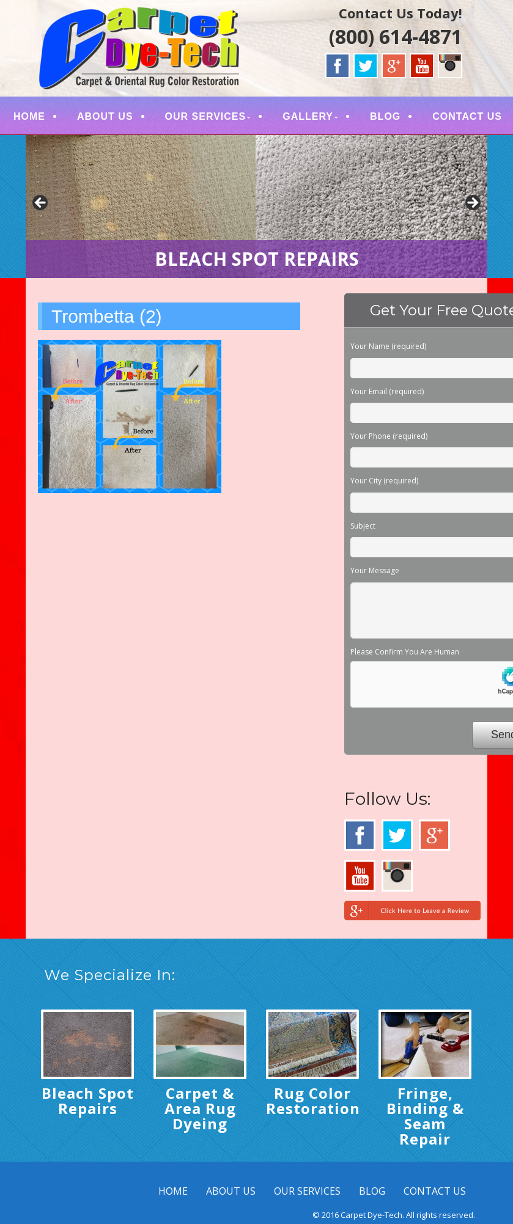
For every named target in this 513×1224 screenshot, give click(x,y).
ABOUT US (105, 116)
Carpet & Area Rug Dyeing (200, 1108)
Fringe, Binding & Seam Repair (425, 1116)
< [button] (41, 203)
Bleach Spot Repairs (88, 1100)
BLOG (385, 116)
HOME (29, 116)
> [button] (472, 203)
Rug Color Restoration (313, 1100)
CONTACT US (467, 116)
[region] (256, 206)
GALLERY (307, 116)
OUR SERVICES (205, 116)
